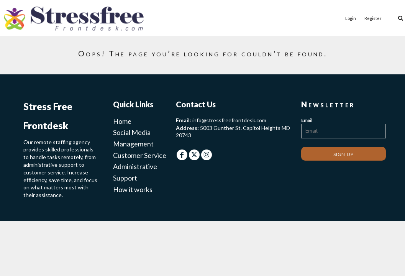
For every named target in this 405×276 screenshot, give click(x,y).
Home (122, 121)
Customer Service (139, 155)
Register (373, 18)
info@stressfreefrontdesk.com (229, 120)
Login (350, 18)
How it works (132, 189)
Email (306, 120)
